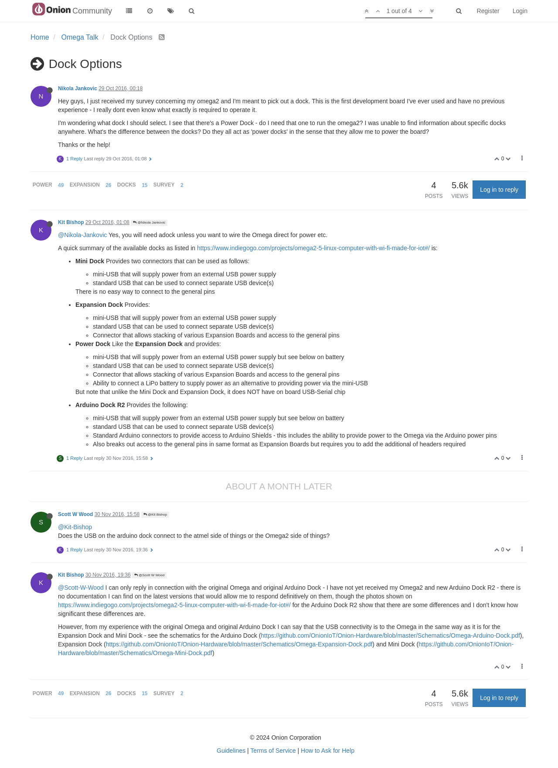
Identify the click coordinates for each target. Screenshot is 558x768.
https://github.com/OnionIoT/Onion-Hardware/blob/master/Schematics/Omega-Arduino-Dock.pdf (390, 635)
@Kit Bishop (155, 515)
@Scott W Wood (149, 575)
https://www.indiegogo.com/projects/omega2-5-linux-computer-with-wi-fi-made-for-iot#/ (313, 248)
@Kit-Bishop (75, 526)
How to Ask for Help (327, 750)
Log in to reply (499, 189)
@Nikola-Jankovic (82, 234)
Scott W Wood (75, 514)
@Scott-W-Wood (81, 587)
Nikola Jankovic (77, 88)
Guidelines (231, 750)
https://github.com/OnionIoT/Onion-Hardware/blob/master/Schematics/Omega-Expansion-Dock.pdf (239, 644)
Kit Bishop (71, 222)
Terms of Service (273, 750)
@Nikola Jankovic (149, 222)
